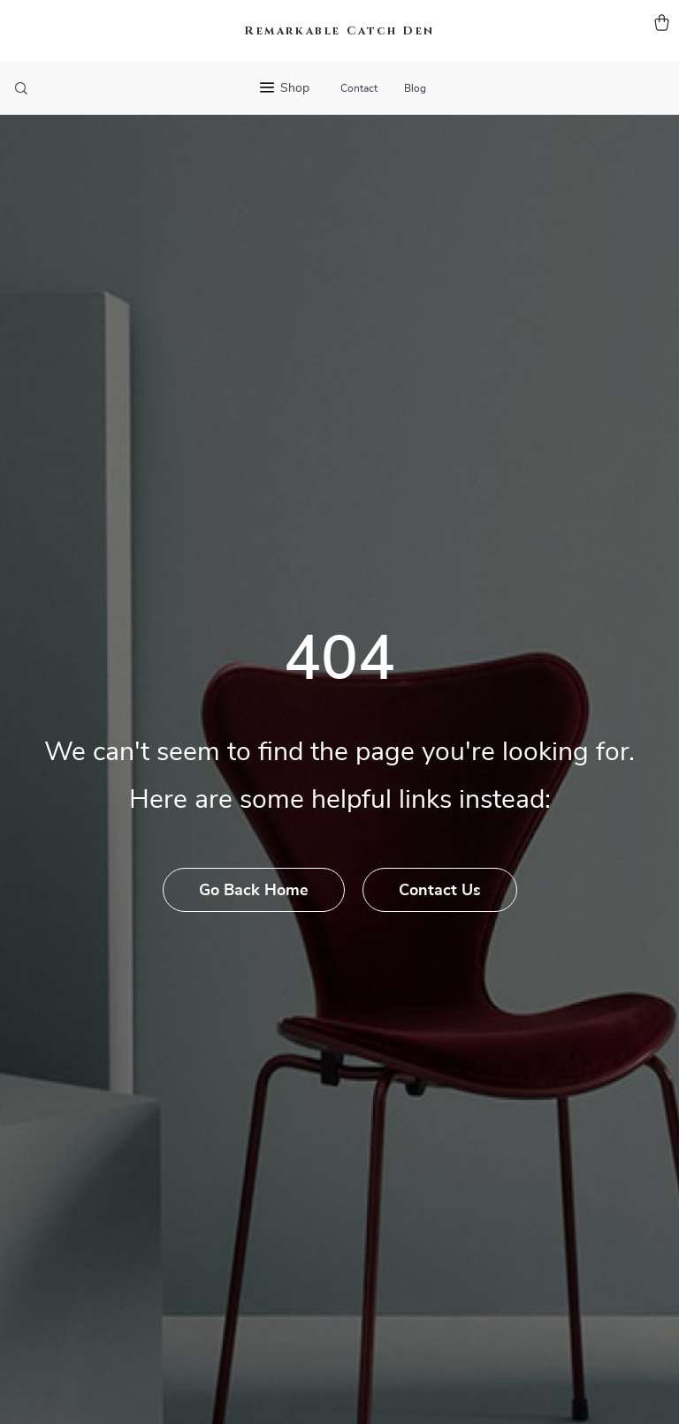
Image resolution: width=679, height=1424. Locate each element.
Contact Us (440, 891)
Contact (359, 88)
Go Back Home (254, 891)
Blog (415, 88)
